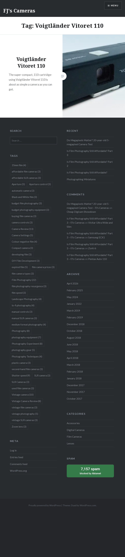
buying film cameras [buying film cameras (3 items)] (24, 216)
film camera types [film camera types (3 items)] (23, 273)
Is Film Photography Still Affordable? (87, 172)
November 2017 (76, 391)
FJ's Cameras (19, 10)
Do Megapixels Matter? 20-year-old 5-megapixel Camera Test (88, 142)
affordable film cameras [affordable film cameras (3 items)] (26, 171)
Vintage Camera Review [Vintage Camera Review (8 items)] (26, 401)
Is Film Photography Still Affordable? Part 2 (90, 163)
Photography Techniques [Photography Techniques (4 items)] (27, 356)
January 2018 (74, 378)
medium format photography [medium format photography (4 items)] (29, 324)
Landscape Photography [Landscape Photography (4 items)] (27, 299)
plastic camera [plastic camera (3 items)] (21, 362)
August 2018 (74, 337)
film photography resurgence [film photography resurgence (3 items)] (29, 286)
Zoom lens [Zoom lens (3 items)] (19, 426)
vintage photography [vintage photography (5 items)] (25, 413)
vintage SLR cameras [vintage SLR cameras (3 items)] (25, 420)
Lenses (70, 443)
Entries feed (16, 457)
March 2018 (73, 364)
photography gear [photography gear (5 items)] (23, 350)
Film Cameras (74, 436)
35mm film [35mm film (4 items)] (19, 165)
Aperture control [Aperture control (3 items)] (40, 184)
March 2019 (73, 310)
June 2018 (72, 344)
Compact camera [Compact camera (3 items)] (22, 247)
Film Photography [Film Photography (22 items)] (24, 279)
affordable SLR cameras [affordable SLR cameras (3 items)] (26, 177)
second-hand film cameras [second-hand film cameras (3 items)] (27, 369)
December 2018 (75, 324)
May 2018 (72, 351)
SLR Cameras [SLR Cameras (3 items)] (20, 381)
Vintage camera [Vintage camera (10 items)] (23, 394)
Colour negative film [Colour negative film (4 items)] (24, 241)
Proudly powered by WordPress (44, 505)
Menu (114, 5)
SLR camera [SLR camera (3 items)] (42, 375)
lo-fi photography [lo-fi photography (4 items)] (23, 305)
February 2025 (75, 290)
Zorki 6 (92, 248)
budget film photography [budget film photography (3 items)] (27, 203)
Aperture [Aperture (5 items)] (18, 184)
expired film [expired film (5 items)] (20, 267)
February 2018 (75, 371)
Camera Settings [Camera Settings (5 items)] (22, 235)
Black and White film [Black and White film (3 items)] (24, 197)
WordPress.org (18, 470)
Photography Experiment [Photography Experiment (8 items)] (27, 343)
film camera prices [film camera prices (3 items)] (43, 267)
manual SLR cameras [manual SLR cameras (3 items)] (24, 318)
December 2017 (75, 385)
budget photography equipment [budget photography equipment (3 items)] (30, 209)
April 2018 (72, 357)
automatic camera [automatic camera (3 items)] (23, 190)
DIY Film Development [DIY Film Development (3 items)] (26, 260)
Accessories (73, 423)
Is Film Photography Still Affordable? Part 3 (90, 152)
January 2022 (74, 303)
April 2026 (72, 283)
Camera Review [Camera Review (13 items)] (22, 228)
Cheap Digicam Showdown (81, 211)
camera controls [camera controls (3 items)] (22, 222)
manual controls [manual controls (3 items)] (22, 311)
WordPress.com (88, 505)
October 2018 (74, 330)
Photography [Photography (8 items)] (21, 330)
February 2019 (75, 317)
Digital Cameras (76, 429)
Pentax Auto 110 (97, 258)
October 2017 (74, 398)
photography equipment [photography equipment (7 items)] (26, 337)
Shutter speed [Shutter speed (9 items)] (21, 375)
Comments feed (18, 464)
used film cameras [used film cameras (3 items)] (23, 388)
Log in (13, 450)
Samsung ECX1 (96, 237)
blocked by (90, 470)
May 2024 (72, 297)
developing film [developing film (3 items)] (22, 254)
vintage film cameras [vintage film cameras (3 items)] (24, 407)
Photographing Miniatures (81, 179)
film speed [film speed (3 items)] (19, 292)
